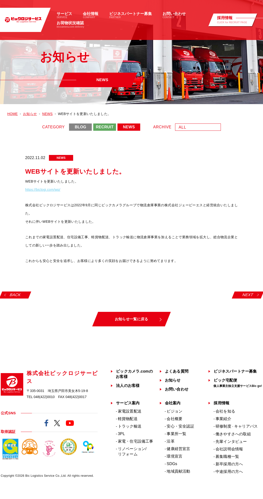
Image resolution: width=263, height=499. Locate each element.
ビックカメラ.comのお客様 (134, 374)
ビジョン (174, 411)
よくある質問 (176, 371)
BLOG (80, 127)
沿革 (170, 441)
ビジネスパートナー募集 (235, 371)
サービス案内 (127, 403)
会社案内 (173, 403)
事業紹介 (223, 419)
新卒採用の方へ (229, 464)
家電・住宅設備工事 (135, 441)
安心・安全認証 (180, 426)
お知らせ (173, 380)
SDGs (172, 464)
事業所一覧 (176, 434)
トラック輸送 (129, 426)
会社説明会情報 (229, 449)
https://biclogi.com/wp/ (42, 190)
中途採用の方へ (229, 471)
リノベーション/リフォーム (132, 451)
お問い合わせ (176, 389)
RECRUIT (105, 127)
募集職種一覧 (227, 456)
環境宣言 (174, 456)
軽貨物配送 (128, 419)
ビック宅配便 (237, 383)
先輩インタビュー (231, 441)
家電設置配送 (129, 411)
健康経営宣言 (178, 449)
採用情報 (221, 403)
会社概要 (174, 419)
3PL (121, 434)
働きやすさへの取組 (233, 434)
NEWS (129, 127)
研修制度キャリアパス (237, 426)
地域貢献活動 (178, 471)
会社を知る (225, 411)
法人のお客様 (127, 386)
